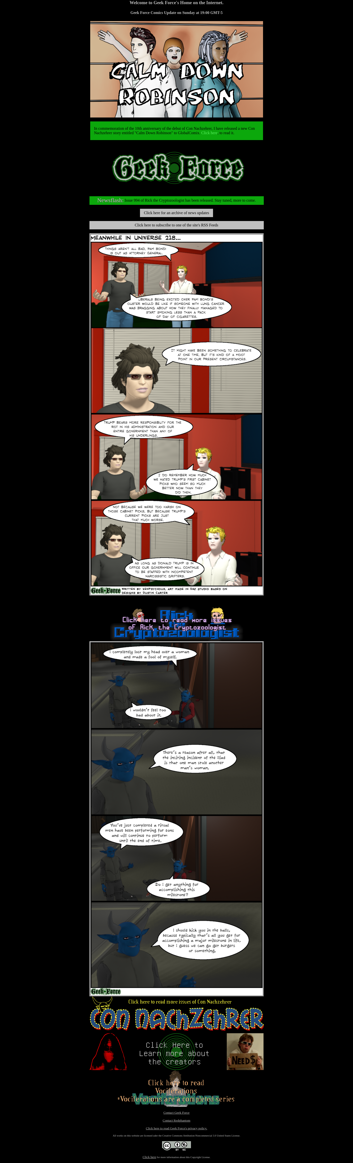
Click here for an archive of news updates (176, 213)
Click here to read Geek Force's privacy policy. (176, 1128)
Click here (209, 133)
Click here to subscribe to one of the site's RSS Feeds (176, 225)
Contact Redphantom (176, 1120)
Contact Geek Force (177, 1112)
